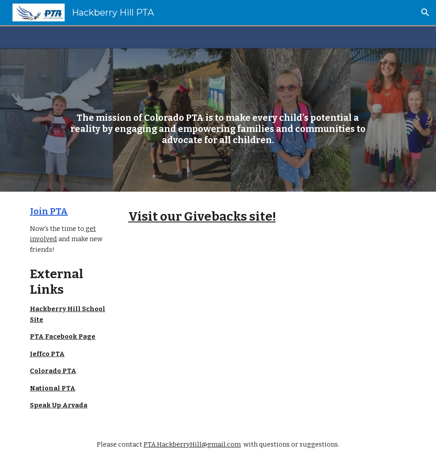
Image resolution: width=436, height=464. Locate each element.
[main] (218, 108)
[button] (425, 12)
